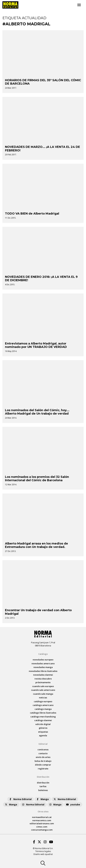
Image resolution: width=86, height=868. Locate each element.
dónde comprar (43, 764)
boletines (43, 790)
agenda (43, 735)
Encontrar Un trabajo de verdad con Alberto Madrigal (38, 612)
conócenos (43, 749)
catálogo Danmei (43, 720)
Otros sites (43, 811)
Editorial (43, 743)
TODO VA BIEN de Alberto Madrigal (32, 213)
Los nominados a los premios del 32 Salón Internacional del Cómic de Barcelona (37, 478)
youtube (73, 804)
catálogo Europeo (43, 701)
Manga (42, 799)
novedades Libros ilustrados (43, 671)
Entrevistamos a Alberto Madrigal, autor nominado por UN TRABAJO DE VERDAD (36, 345)
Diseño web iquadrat (43, 854)
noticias (43, 697)
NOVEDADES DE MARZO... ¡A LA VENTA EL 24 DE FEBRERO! (42, 148)
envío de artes (43, 757)
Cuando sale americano (43, 689)
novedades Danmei (43, 674)
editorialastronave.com (42, 823)
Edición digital (43, 724)
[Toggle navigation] (79, 5)
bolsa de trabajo (43, 761)
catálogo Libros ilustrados (43, 712)
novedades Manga (43, 667)
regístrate (43, 768)
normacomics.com (41, 820)
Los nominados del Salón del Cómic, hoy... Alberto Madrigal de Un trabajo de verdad (37, 412)
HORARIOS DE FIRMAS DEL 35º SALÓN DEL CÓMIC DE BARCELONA (43, 82)
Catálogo (43, 653)
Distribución (43, 776)
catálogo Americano (43, 705)
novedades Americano (43, 663)
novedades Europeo (43, 659)
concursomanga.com (42, 829)
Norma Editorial (20, 799)
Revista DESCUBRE (43, 678)
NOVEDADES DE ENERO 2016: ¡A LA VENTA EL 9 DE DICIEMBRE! (41, 278)
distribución (43, 782)
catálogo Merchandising (43, 716)
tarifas (43, 786)
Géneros (43, 727)
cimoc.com (41, 826)
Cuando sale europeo (43, 686)
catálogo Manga (43, 709)
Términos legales (43, 851)
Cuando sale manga (43, 693)
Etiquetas (43, 731)
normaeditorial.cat (42, 817)
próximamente (43, 682)
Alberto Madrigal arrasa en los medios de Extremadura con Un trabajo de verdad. (36, 545)
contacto (43, 753)
